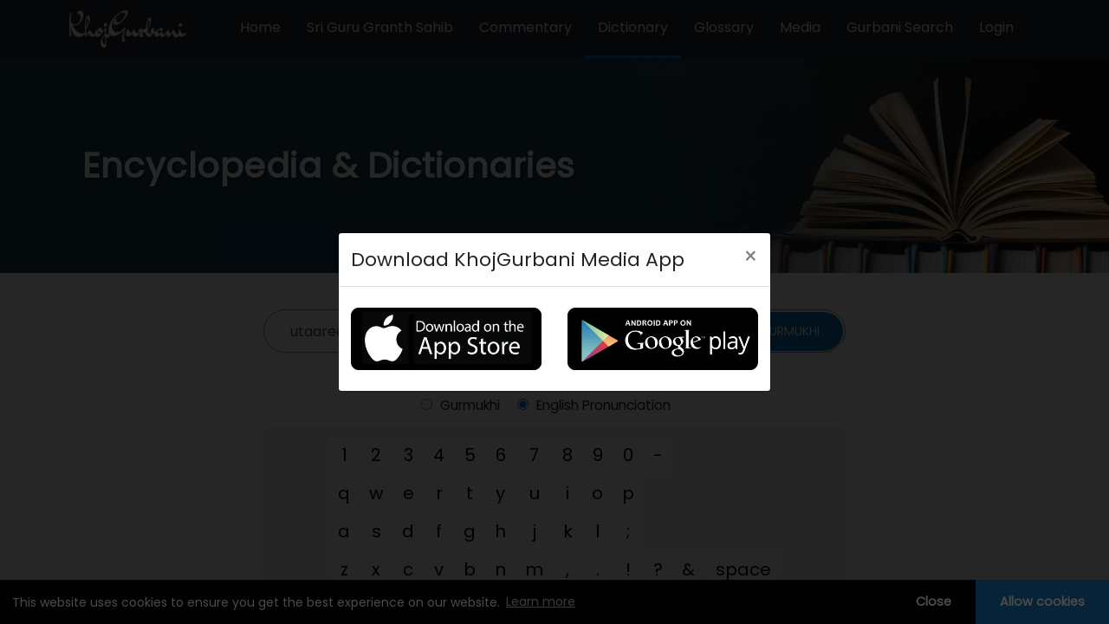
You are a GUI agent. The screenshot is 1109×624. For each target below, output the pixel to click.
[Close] (750, 256)
